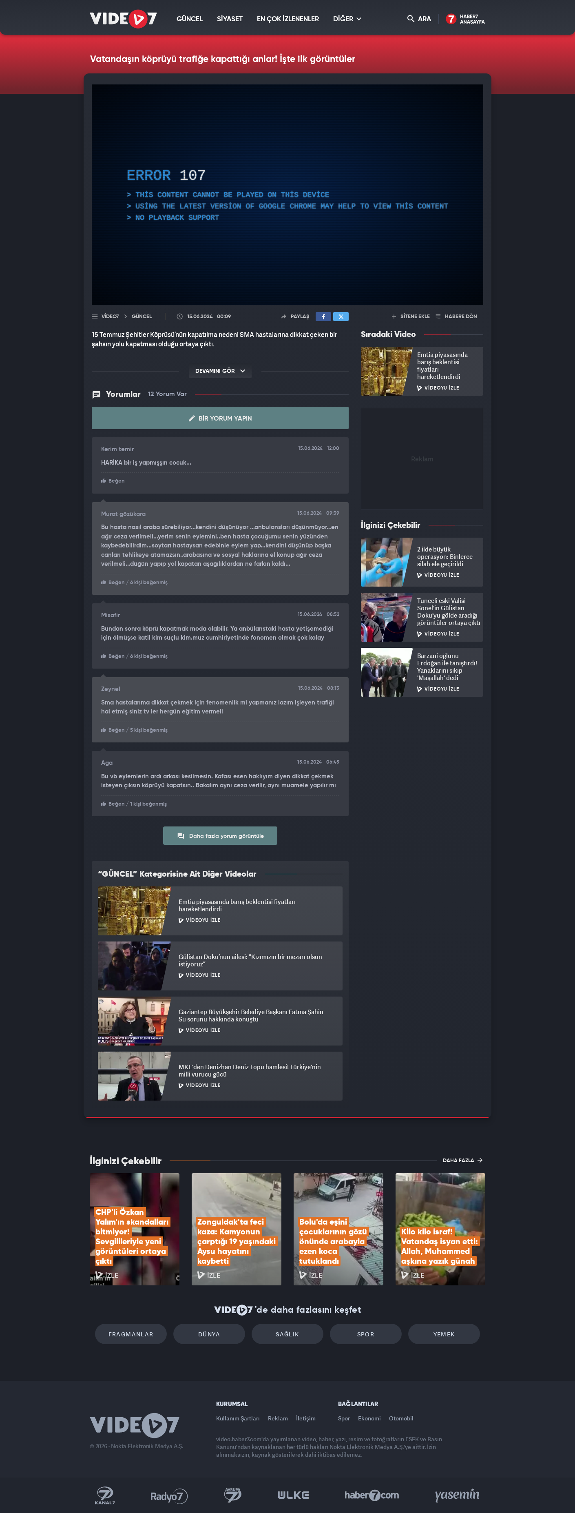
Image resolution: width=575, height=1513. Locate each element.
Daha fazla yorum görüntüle (220, 836)
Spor (366, 1334)
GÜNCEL (190, 19)
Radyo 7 (169, 1495)
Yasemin (458, 1495)
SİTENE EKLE (411, 316)
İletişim (306, 1418)
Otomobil (401, 1418)
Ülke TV (293, 1495)
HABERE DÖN (456, 316)
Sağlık (287, 1334)
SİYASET (230, 19)
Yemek (444, 1334)
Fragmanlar (131, 1334)
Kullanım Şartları (238, 1418)
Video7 (110, 316)
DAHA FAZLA (462, 1160)
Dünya (209, 1334)
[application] (287, 194)
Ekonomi (369, 1418)
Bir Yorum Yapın (220, 418)
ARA (419, 19)
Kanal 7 (105, 1495)
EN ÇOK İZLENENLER (288, 19)
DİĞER (347, 19)
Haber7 (372, 1495)
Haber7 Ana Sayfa (465, 19)
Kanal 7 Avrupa (233, 1495)
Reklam (278, 1418)
